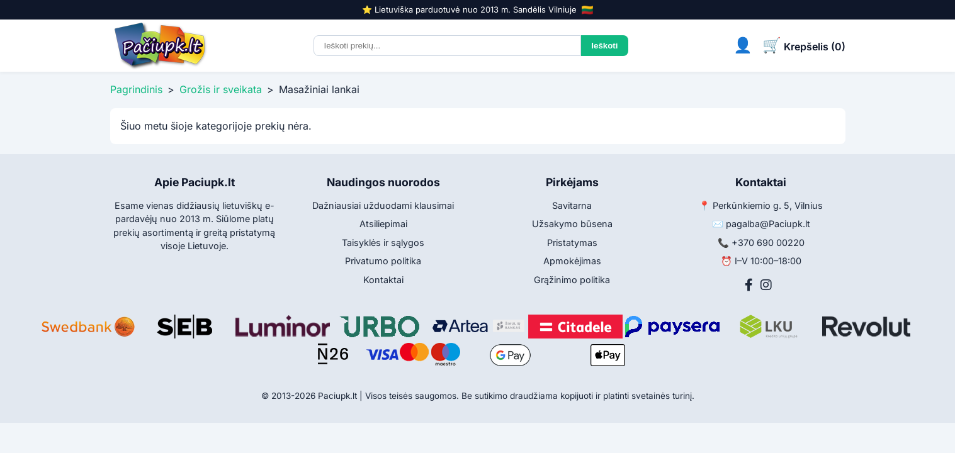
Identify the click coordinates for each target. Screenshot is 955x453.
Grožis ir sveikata (220, 89)
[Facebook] (749, 285)
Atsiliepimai (383, 223)
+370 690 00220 (768, 242)
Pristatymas (572, 242)
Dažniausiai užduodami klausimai (383, 205)
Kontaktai (383, 279)
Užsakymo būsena (572, 223)
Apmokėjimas (572, 260)
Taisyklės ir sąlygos (383, 242)
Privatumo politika (383, 260)
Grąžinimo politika (572, 279)
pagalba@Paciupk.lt (768, 223)
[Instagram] (766, 285)
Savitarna (572, 205)
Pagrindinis (136, 89)
